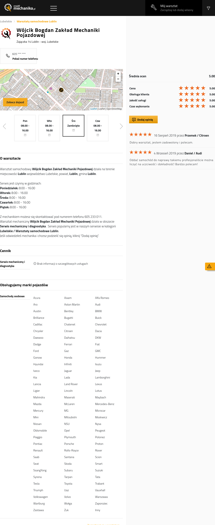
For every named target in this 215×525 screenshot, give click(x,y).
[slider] (193, 87)
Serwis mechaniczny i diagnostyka (12, 264)
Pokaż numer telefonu (25, 58)
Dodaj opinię (145, 119)
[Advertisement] (171, 45)
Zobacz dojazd (15, 102)
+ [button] (118, 73)
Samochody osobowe (12, 296)
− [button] (118, 79)
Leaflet (93, 108)
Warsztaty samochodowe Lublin (37, 21)
